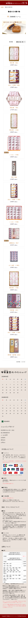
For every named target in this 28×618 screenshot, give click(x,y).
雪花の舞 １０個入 (14, 130)
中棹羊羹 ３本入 (14, 310)
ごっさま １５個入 (14, 154)
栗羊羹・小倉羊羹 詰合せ (14, 354)
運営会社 (3, 440)
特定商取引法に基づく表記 (7, 430)
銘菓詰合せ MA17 (14, 243)
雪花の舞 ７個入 (14, 107)
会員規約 (3, 437)
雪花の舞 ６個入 (14, 62)
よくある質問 (4, 435)
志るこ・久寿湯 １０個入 (14, 199)
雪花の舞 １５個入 (14, 287)
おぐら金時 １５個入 (14, 265)
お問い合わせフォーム (7, 520)
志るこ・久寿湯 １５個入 (14, 332)
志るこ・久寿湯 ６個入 (14, 85)
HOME (2, 7)
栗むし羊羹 (14, 177)
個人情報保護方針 (5, 432)
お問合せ (3, 442)
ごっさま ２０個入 (14, 221)
